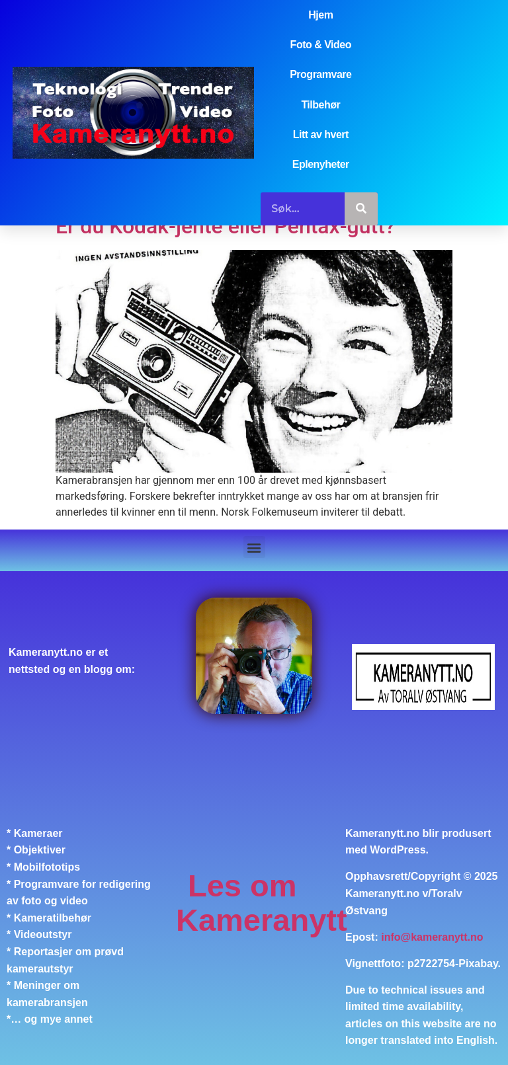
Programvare (320, 74)
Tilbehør (320, 104)
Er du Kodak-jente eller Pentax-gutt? (225, 226)
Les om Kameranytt (261, 902)
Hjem (320, 14)
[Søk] (361, 208)
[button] (254, 547)
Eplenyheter (320, 164)
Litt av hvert (321, 134)
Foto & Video (320, 44)
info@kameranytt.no (432, 937)
